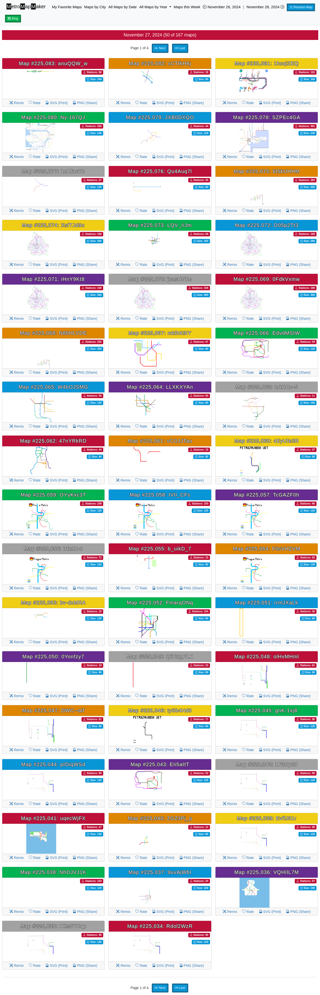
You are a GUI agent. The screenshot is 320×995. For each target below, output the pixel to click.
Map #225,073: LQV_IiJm (160, 225)
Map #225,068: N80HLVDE (53, 333)
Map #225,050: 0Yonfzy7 (53, 656)
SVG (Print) (56, 103)
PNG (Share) (84, 103)
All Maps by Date (122, 7)
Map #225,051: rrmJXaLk (266, 602)
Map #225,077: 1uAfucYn (53, 171)
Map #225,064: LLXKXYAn (160, 387)
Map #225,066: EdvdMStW (266, 333)
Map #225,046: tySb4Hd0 (160, 710)
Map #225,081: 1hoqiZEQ (266, 63)
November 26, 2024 (221, 7)
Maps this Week (187, 7)
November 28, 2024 (265, 7)
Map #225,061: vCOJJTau (160, 441)
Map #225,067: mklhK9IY (160, 333)
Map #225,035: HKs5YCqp (53, 926)
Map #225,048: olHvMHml (266, 656)
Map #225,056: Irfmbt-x (53, 548)
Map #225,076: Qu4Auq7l (160, 171)
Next (160, 48)
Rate (34, 103)
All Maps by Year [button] (153, 7)
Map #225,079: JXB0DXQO (160, 117)
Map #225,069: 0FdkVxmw (267, 279)
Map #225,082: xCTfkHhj (160, 63)
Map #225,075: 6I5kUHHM (267, 171)
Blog (13, 18)
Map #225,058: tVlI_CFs (160, 495)
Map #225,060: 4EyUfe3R (266, 441)
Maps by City (95, 7)
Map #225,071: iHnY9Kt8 (53, 279)
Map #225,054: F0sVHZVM (266, 548)
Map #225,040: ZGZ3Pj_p (160, 818)
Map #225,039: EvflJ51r (266, 818)
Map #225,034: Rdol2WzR (160, 926)
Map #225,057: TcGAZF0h (267, 495)
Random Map (301, 7)
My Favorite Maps (67, 7)
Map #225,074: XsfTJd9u (53, 225)
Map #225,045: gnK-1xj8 (266, 710)
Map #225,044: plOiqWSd (53, 764)
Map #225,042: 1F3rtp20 (267, 764)
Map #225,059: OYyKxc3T (53, 495)
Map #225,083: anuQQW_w (53, 63)
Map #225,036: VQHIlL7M (266, 872)
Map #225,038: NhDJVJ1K (53, 872)
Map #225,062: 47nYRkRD (53, 441)
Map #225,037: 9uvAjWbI (160, 872)
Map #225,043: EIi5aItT (159, 764)
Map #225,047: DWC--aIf (53, 710)
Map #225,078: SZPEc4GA (266, 117)
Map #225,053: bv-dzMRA (53, 602)
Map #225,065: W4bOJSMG (53, 387)
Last (180, 48)
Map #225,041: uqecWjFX (53, 818)
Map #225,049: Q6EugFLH (160, 656)
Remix (17, 103)
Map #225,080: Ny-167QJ (53, 117)
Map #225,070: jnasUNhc (160, 279)
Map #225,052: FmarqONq (160, 602)
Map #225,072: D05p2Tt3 (266, 225)
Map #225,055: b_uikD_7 (159, 548)
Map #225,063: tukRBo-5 (267, 387)
